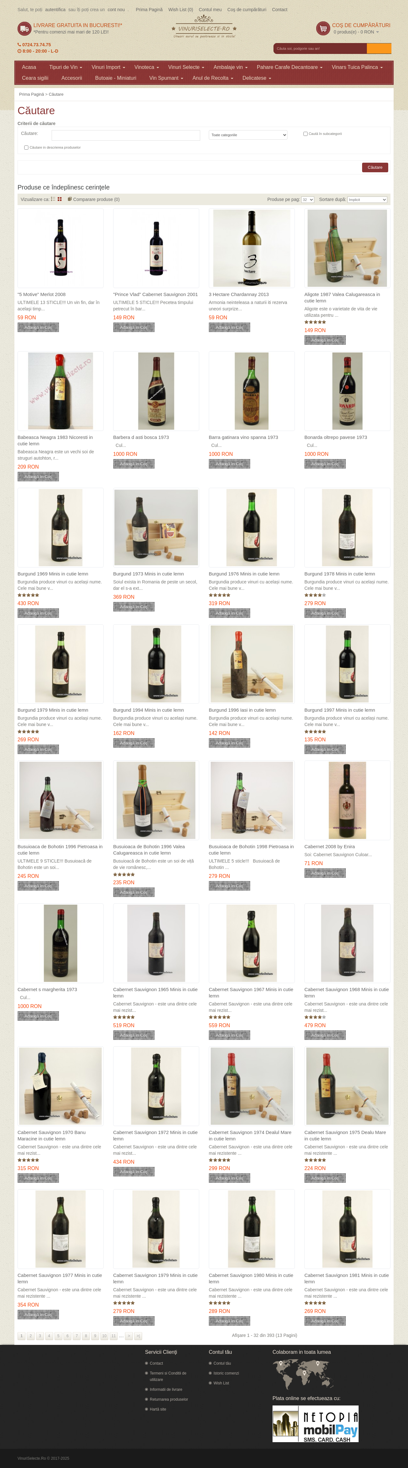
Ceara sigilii (35, 78)
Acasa (29, 67)
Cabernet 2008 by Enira (329, 846)
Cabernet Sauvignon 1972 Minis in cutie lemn (155, 1135)
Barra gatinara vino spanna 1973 (243, 437)
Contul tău (222, 1363)
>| (138, 1336)
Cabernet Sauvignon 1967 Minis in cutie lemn (251, 992)
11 (114, 1336)
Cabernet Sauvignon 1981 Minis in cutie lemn (346, 1278)
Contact (279, 9)
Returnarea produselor (169, 1399)
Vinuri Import (108, 67)
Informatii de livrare (166, 1389)
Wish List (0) (180, 9)
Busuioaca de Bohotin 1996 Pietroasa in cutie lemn (60, 850)
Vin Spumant (166, 78)
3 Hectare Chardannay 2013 (239, 294)
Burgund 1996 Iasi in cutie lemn (242, 710)
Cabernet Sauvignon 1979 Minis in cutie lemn (155, 1278)
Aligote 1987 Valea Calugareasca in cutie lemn (342, 297)
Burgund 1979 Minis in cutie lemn (53, 710)
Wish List (221, 1383)
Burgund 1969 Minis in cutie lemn (53, 573)
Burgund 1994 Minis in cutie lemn (148, 710)
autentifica (55, 9)
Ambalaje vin (231, 67)
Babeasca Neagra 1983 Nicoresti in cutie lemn (55, 440)
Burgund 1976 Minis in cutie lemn (244, 573)
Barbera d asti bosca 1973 (141, 437)
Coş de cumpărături (246, 9)
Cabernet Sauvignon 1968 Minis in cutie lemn (346, 992)
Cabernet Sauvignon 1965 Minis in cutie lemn (155, 992)
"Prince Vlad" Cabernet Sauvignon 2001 (155, 294)
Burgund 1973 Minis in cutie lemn (148, 573)
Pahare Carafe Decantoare (290, 67)
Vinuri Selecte (186, 67)
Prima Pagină (149, 9)
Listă (53, 199)
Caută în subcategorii (325, 134)
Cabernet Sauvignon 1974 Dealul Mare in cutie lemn (250, 1135)
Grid (60, 199)
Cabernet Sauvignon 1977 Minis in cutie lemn (60, 1278)
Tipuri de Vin (65, 67)
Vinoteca (147, 67)
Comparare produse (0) (96, 199)
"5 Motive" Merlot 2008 (42, 294)
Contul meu (210, 9)
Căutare (56, 94)
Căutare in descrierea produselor (55, 147)
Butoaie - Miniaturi (115, 78)
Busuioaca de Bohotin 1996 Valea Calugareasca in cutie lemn (149, 850)
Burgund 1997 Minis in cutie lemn (339, 710)
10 (104, 1336)
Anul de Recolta (213, 78)
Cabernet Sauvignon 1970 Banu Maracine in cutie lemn (52, 1135)
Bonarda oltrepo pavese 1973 (335, 437)
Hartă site (158, 1409)
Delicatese (257, 78)
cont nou (116, 9)
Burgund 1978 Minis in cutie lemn (339, 573)
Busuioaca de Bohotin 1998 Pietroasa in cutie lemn (251, 850)
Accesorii (72, 78)
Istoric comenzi (226, 1373)
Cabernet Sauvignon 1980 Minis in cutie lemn (251, 1278)
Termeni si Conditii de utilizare (168, 1376)
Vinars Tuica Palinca (357, 67)
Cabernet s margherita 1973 (47, 989)
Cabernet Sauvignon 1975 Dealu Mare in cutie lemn (345, 1135)
